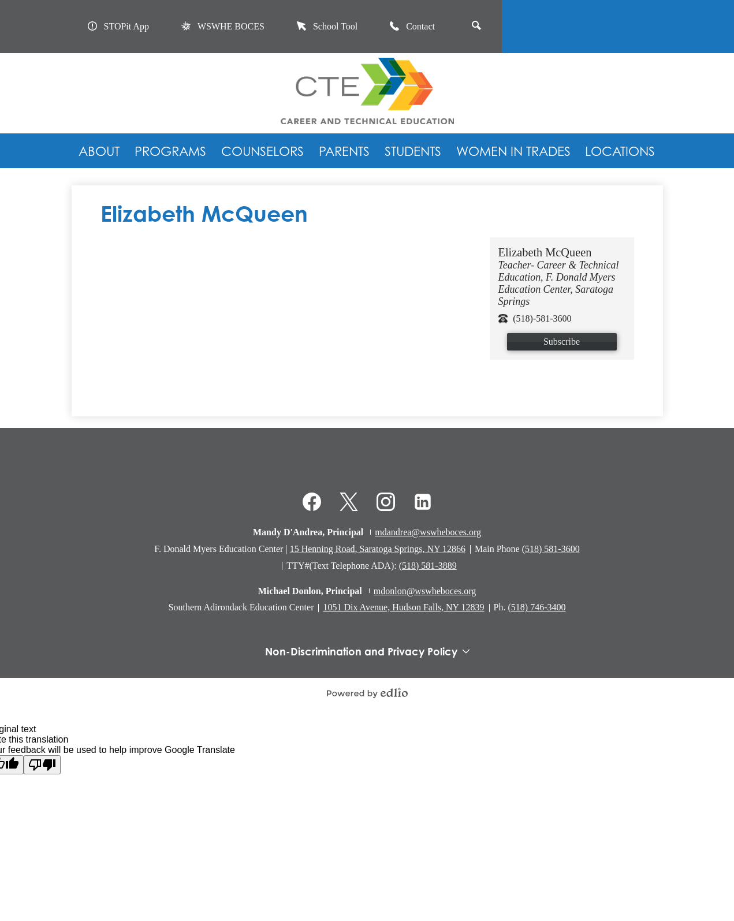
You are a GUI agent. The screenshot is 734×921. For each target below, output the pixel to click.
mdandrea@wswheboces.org (428, 532)
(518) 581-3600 (551, 549)
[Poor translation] (42, 764)
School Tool (327, 26)
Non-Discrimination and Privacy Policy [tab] (367, 651)
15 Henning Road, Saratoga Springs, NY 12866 (377, 549)
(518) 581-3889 (428, 566)
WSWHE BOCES (222, 26)
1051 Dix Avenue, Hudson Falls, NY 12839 (403, 607)
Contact (412, 26)
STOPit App (118, 26)
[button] (99, 150)
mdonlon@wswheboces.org (425, 591)
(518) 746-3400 (536, 607)
